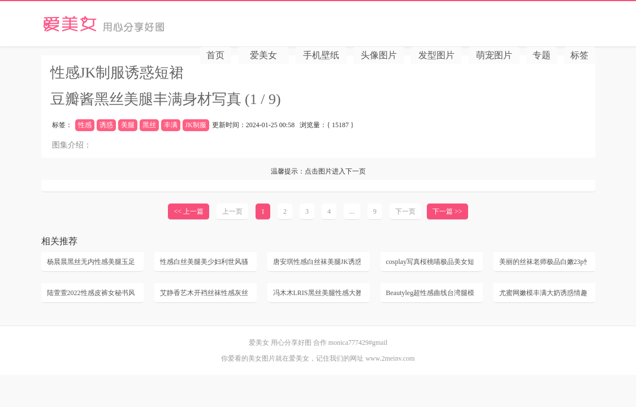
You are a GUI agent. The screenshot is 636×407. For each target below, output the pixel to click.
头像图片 (379, 55)
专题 (542, 55)
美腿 (128, 125)
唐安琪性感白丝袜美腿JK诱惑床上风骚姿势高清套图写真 (317, 262)
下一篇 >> (447, 211)
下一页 (405, 211)
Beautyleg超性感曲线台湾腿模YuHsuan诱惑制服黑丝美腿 (430, 293)
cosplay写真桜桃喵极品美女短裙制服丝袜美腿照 (430, 262)
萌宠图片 (494, 55)
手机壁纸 (321, 55)
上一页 (232, 211)
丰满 (171, 125)
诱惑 (106, 125)
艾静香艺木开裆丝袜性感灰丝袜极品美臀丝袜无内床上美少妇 (204, 293)
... (351, 211)
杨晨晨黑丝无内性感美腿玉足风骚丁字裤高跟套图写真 (91, 262)
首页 (215, 55)
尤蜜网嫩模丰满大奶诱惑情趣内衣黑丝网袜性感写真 (543, 293)
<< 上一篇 (189, 211)
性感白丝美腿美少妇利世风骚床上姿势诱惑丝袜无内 (204, 262)
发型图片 (436, 55)
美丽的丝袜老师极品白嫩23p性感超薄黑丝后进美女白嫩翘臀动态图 (543, 262)
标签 (579, 55)
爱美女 (141, 24)
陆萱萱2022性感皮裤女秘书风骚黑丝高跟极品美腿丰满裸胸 (91, 293)
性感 (85, 125)
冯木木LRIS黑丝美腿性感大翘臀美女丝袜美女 (317, 293)
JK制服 (195, 125)
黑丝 (149, 125)
